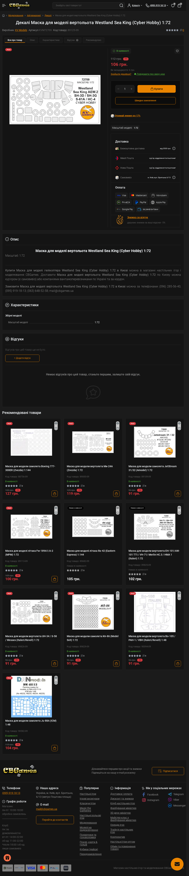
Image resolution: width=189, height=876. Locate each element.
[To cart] (55, 494)
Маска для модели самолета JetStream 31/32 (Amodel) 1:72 (153, 468)
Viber (173, 800)
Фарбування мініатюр (123, 808)
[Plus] (131, 89)
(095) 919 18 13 (11, 793)
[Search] (121, 5)
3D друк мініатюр (120, 812)
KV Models (21, 30)
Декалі (48, 15)
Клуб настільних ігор (122, 803)
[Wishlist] (56, 428)
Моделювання (15, 15)
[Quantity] (125, 89)
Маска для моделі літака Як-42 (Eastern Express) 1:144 (91, 552)
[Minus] (118, 89)
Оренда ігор (117, 824)
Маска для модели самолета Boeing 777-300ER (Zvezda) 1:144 (30, 468)
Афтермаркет (34, 15)
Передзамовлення (91, 854)
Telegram (176, 794)
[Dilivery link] (174, 148)
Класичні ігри (88, 803)
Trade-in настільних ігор (121, 831)
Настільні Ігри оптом (122, 841)
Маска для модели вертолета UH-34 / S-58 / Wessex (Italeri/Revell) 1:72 (31, 638)
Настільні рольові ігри (90, 816)
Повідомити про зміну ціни (149, 74)
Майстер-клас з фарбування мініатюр (123, 819)
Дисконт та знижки (122, 798)
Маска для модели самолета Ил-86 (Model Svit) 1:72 (93, 638)
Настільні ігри (88, 793)
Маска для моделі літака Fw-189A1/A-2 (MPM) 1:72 (29, 552)
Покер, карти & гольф (88, 843)
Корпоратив (117, 836)
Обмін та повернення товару (122, 847)
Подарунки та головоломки (88, 836)
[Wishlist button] (177, 51)
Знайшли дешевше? (121, 74)
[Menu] (4, 5)
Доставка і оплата (121, 793)
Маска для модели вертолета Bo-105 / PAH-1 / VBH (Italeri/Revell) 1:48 (152, 638)
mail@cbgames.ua (46, 809)
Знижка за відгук (137, 217)
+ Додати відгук (22, 358)
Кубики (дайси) (89, 849)
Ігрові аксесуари (89, 798)
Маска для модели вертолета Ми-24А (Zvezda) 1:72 (90, 468)
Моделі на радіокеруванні (89, 828)
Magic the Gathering (85, 809)
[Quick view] (56, 423)
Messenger (177, 805)
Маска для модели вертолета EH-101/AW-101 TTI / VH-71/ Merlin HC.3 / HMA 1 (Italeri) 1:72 (154, 554)
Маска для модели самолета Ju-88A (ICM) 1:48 (30, 722)
